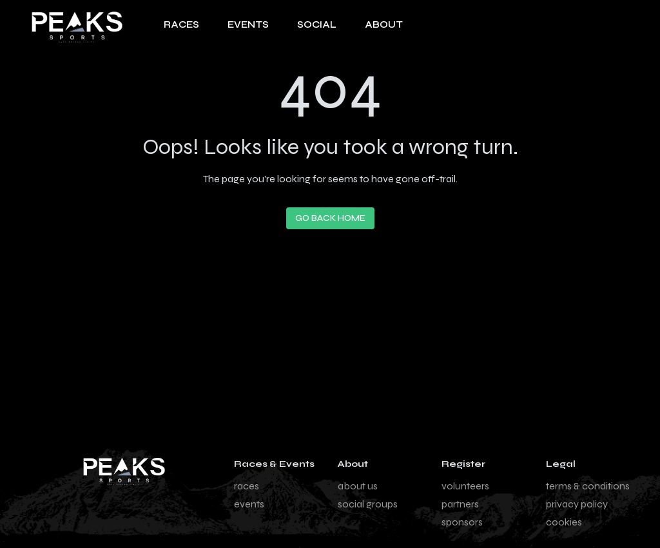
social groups (368, 504)
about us (358, 486)
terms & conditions (588, 486)
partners (460, 504)
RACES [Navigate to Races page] (181, 24)
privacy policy (577, 504)
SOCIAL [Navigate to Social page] (316, 24)
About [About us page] (384, 24)
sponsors (462, 522)
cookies (564, 522)
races (246, 486)
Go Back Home (330, 218)
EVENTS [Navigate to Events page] (248, 24)
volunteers (465, 486)
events (249, 504)
